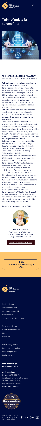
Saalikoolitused (8, 304)
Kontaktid (6, 337)
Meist (4, 333)
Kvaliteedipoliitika (9, 352)
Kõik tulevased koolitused (20, 243)
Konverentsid (7, 315)
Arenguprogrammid (10, 311)
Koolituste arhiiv (8, 355)
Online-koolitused (9, 308)
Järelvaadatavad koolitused (13, 318)
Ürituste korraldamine (11, 330)
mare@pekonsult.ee (24, 234)
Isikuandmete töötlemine (12, 348)
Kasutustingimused (10, 345)
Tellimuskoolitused (9, 326)
